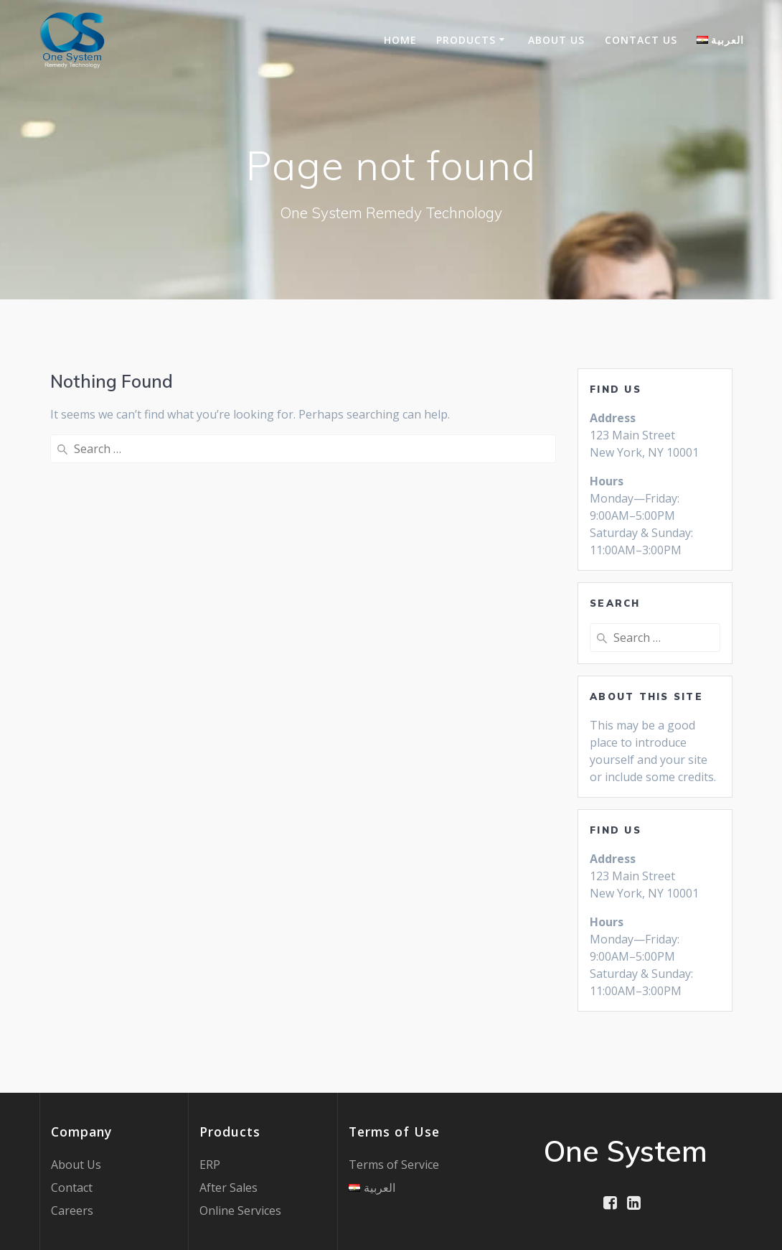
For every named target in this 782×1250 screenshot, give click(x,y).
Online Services (240, 1210)
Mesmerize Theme (678, 1205)
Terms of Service (394, 1164)
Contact (72, 1187)
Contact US (641, 40)
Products (466, 40)
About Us (556, 40)
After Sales (228, 1187)
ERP (209, 1164)
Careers (72, 1210)
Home (400, 40)
